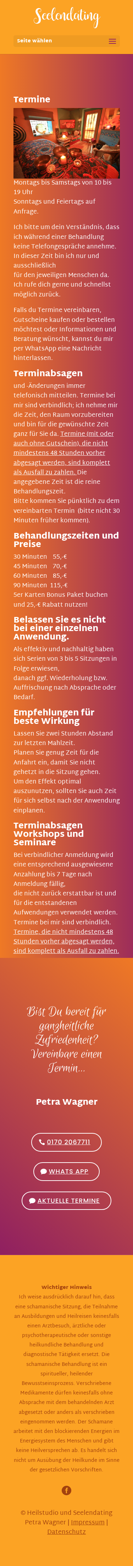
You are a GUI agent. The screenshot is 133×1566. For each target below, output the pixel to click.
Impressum (88, 1523)
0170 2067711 (68, 1142)
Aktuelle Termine (68, 1200)
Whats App (69, 1171)
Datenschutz (66, 1532)
